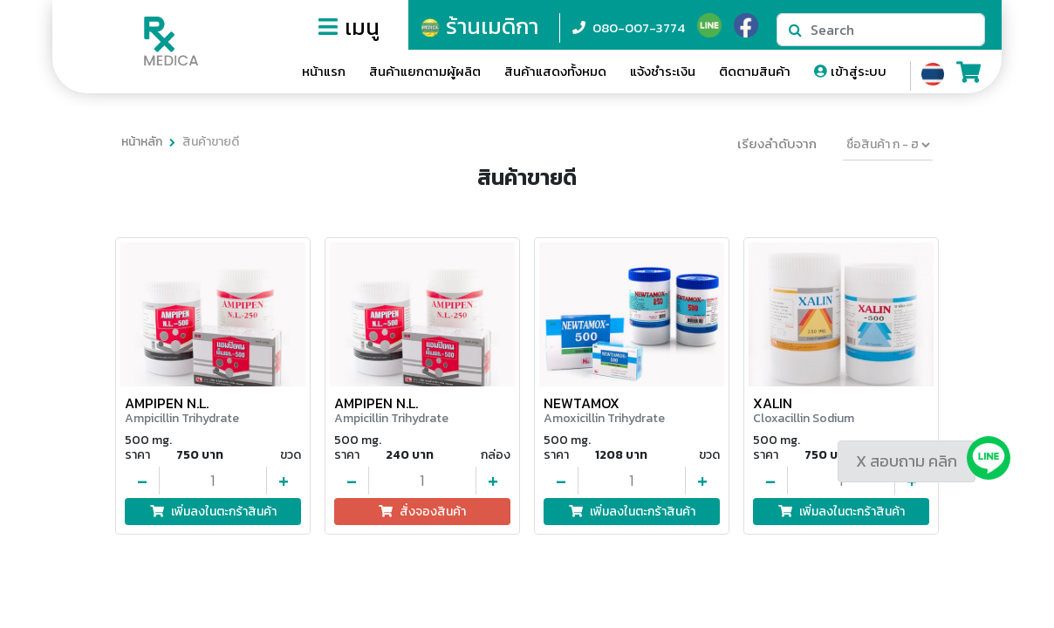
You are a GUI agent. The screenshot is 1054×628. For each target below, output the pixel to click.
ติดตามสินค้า (754, 71)
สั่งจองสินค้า (422, 511)
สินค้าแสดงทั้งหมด (555, 71)
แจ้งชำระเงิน (662, 71)
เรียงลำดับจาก (777, 144)
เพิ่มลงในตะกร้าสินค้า (213, 511)
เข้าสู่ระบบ (850, 71)
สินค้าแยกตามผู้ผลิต (425, 71)
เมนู (349, 27)
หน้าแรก (324, 71)
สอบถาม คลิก (913, 461)
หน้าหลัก (141, 142)
